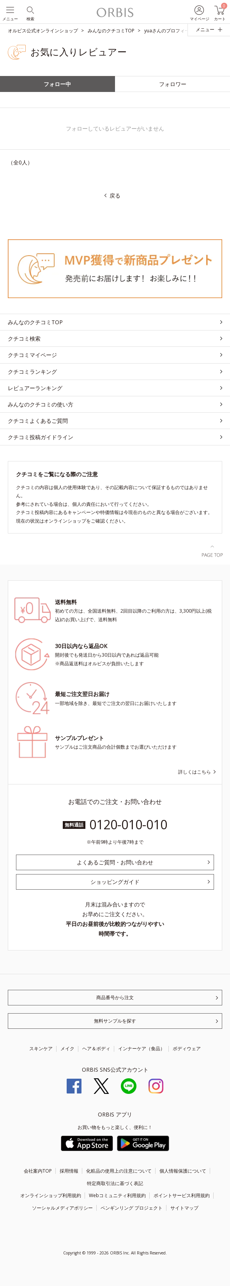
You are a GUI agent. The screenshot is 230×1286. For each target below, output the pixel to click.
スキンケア (41, 1048)
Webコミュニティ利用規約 (117, 1195)
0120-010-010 (128, 824)
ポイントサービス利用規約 (182, 1195)
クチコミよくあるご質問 (38, 420)
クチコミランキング (32, 371)
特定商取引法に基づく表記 (115, 1183)
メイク (67, 1048)
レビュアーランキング (35, 388)
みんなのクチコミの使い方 (40, 404)
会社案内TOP (38, 1171)
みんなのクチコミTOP (35, 322)
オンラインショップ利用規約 (50, 1195)
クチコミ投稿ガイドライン (40, 437)
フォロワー (172, 84)
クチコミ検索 (24, 338)
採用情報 (69, 1171)
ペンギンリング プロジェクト (132, 1208)
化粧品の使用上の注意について (119, 1171)
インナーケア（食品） (141, 1048)
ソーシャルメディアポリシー (62, 1208)
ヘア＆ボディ (96, 1048)
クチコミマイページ (32, 355)
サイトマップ (184, 1208)
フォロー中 (57, 84)
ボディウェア (187, 1048)
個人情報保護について (182, 1171)
